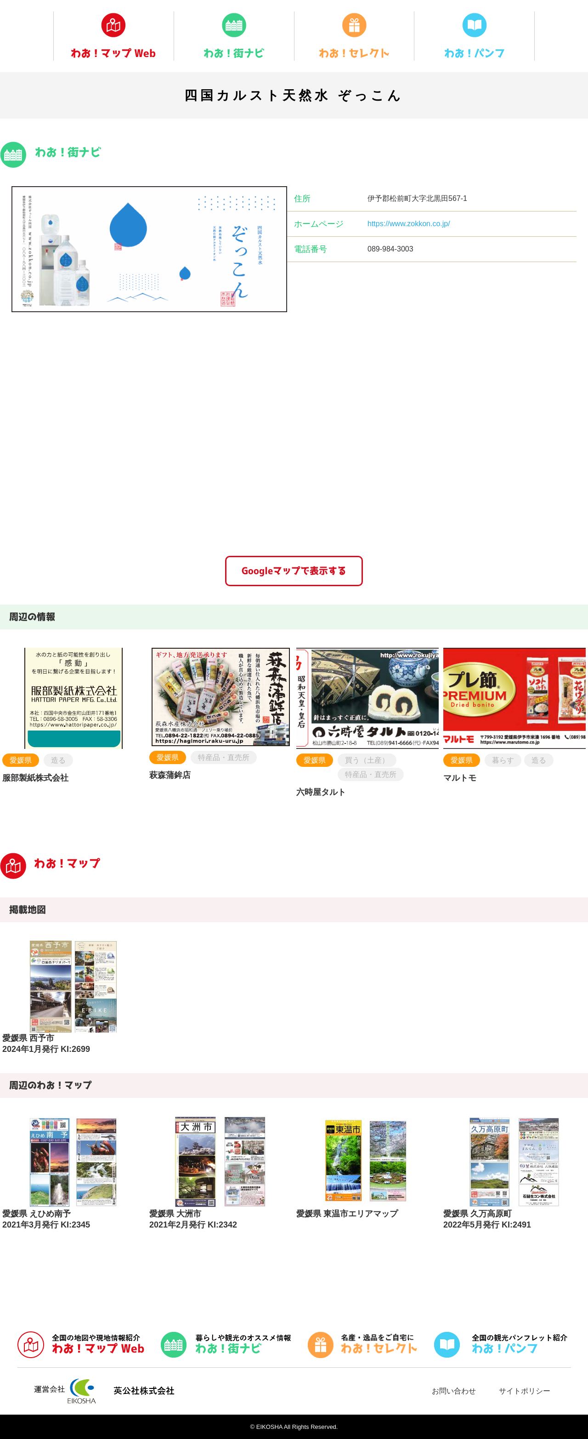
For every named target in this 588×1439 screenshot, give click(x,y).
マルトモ (459, 777)
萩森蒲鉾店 (170, 775)
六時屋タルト (321, 792)
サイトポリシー (524, 1391)
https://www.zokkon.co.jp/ (409, 224)
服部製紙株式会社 (35, 777)
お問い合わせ (454, 1391)
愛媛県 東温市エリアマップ (347, 1213)
